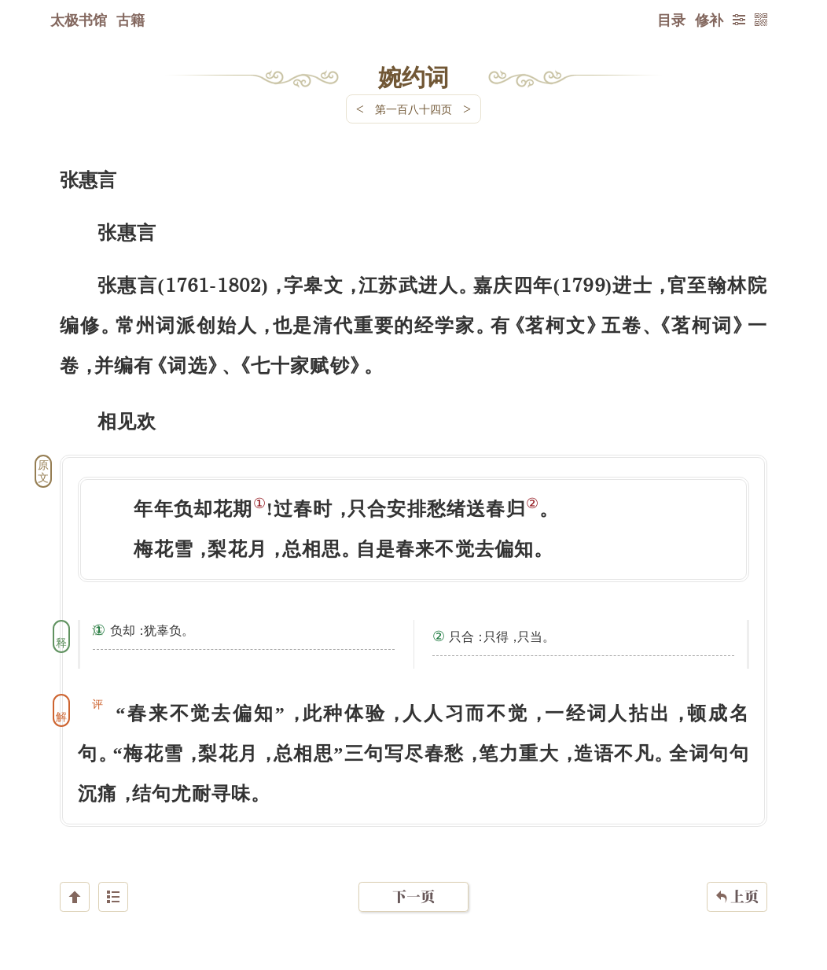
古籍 (130, 19)
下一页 (413, 876)
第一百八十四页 (413, 109)
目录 (671, 19)
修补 (709, 19)
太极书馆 (78, 19)
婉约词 (413, 76)
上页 (737, 876)
